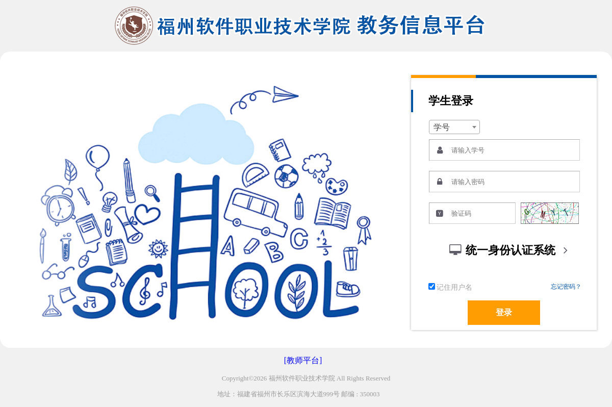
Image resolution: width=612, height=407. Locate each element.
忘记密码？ (566, 286)
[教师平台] (303, 360)
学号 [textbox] (442, 127)
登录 (504, 312)
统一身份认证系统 (510, 250)
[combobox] (454, 127)
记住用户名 (450, 287)
